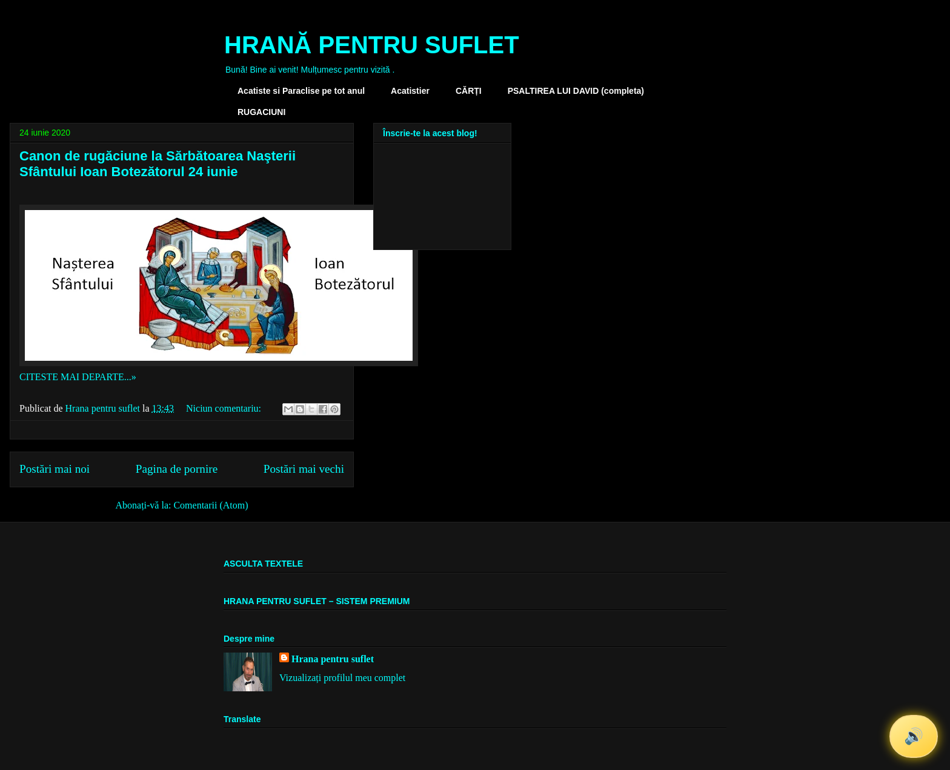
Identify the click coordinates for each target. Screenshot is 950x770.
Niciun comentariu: (225, 408)
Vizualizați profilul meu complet (342, 678)
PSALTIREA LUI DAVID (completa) (576, 91)
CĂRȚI (469, 91)
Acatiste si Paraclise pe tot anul (301, 91)
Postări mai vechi (304, 468)
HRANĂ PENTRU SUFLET (371, 44)
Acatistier (410, 91)
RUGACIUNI (261, 112)
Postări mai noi (54, 468)
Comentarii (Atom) (210, 505)
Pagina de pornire (177, 468)
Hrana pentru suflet (332, 659)
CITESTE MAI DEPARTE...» (77, 377)
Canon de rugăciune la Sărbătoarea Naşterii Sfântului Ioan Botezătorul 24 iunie (157, 163)
